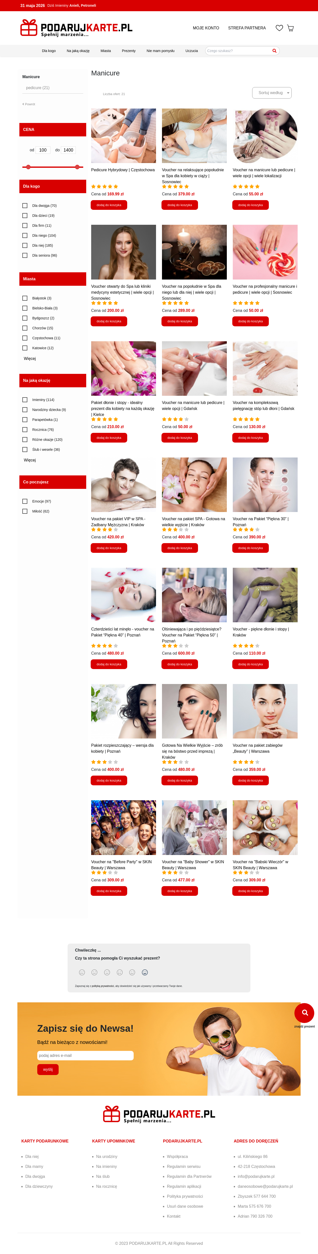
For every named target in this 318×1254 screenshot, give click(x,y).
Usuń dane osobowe (185, 1206)
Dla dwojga (35, 1176)
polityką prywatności (103, 986)
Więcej (31, 358)
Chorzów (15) (42, 328)
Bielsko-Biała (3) (45, 308)
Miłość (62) (40, 511)
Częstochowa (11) (46, 338)
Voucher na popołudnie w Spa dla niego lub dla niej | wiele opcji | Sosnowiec (191, 292)
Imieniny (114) (43, 400)
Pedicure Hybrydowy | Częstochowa (123, 170)
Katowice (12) (43, 348)
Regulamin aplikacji (184, 1186)
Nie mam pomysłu (160, 51)
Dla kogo (49, 51)
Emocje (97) (41, 501)
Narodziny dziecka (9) (49, 410)
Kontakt (173, 1216)
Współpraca (177, 1156)
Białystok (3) (41, 298)
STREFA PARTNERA (247, 28)
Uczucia (192, 51)
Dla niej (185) (42, 245)
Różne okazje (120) (47, 440)
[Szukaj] (275, 51)
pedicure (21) (37, 88)
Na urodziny (106, 1156)
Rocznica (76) (43, 430)
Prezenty (129, 51)
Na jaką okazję (78, 51)
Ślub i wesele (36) (46, 450)
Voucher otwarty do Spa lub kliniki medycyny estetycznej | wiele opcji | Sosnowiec (122, 292)
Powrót (28, 104)
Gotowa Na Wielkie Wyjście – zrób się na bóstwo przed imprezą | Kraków (192, 751)
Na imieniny (106, 1166)
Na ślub (103, 1176)
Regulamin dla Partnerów (189, 1176)
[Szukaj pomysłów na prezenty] (242, 50)
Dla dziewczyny (39, 1186)
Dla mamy (34, 1166)
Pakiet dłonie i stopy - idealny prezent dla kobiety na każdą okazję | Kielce (122, 408)
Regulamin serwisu (183, 1166)
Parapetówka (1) (45, 420)
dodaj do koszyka (109, 205)
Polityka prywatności (185, 1196)
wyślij (48, 1069)
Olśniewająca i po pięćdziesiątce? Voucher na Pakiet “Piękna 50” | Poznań (191, 635)
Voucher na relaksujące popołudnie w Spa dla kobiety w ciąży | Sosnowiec (193, 176)
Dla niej (32, 1156)
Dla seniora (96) (44, 255)
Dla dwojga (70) (44, 206)
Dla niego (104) (44, 235)
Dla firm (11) (41, 226)
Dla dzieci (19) (43, 216)
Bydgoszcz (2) (43, 318)
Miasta (106, 51)
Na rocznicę (106, 1186)
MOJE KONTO (206, 28)
